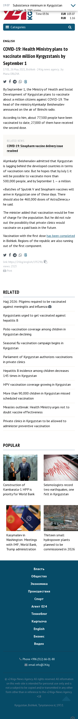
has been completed (61, 236)
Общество (39, 576)
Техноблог (39, 614)
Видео (39, 643)
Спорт (39, 599)
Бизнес (39, 636)
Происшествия (39, 591)
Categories (16, 27)
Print (7, 271)
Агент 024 (39, 606)
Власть (39, 569)
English (9, 41)
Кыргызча (39, 621)
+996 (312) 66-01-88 (43, 659)
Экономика (39, 584)
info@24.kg (43, 665)
